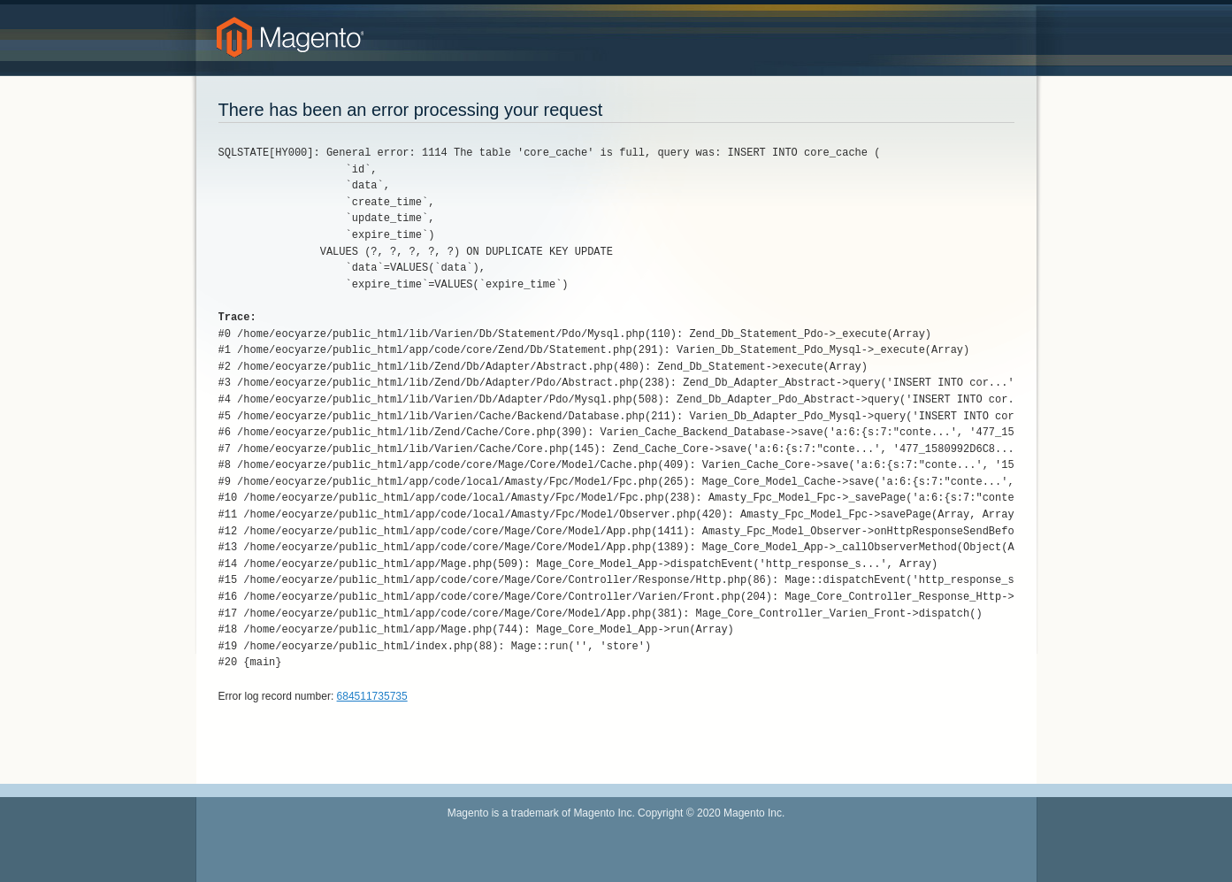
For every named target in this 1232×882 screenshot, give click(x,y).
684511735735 (372, 696)
